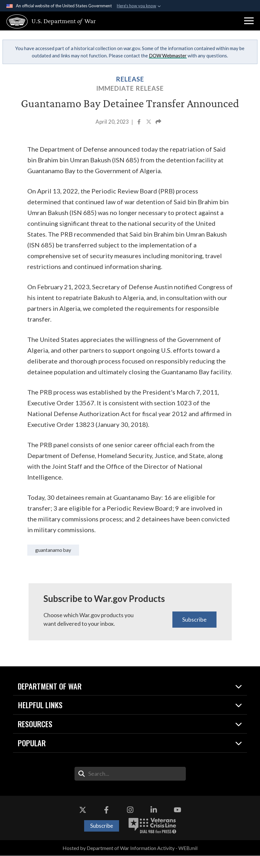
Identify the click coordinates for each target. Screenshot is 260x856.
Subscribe (194, 619)
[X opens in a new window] (82, 810)
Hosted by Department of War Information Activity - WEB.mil (130, 848)
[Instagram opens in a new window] (130, 810)
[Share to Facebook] (139, 122)
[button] (249, 20)
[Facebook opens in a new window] (106, 810)
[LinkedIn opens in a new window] (154, 810)
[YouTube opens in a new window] (177, 810)
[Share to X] (149, 122)
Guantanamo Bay (54, 550)
